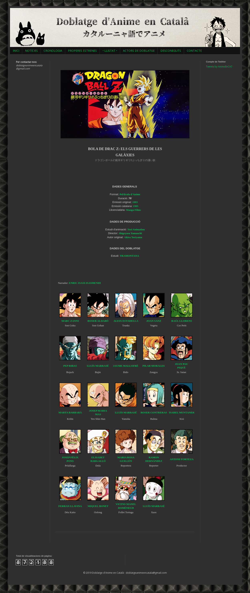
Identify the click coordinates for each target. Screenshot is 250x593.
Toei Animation (136, 229)
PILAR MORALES (153, 365)
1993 (135, 202)
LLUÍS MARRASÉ (98, 365)
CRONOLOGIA (53, 50)
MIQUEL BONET (98, 506)
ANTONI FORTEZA (182, 459)
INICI (16, 50)
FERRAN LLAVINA (70, 506)
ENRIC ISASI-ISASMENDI (85, 282)
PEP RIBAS (70, 365)
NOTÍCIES (31, 50)
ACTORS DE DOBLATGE (139, 50)
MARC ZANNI (70, 320)
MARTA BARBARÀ (70, 412)
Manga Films (133, 209)
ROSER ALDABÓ (98, 320)
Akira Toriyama (133, 237)
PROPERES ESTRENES (82, 50)
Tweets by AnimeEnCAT (219, 66)
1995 (135, 206)
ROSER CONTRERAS (154, 412)
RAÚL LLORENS (181, 320)
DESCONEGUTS (170, 50)
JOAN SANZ (153, 320)
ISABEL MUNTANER (181, 412)
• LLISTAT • (110, 50)
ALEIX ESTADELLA (125, 320)
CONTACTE (194, 50)
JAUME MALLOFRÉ (125, 365)
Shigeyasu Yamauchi (130, 233)
